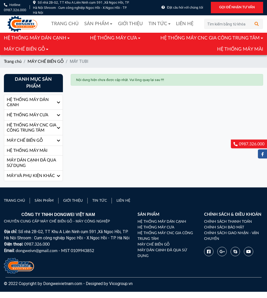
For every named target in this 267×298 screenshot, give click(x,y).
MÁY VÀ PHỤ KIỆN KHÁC (31, 176)
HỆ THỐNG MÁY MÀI (240, 49)
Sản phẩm (96, 24)
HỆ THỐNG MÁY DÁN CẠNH (35, 38)
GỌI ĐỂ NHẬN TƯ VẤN (237, 7)
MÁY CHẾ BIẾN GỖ (24, 49)
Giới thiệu (130, 24)
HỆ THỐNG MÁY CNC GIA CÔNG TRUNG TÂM (210, 38)
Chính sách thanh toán (228, 221)
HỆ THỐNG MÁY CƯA (113, 38)
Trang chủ (65, 24)
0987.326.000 (15, 10)
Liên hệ (184, 24)
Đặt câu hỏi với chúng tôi (185, 7)
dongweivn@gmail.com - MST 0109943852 (55, 251)
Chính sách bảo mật (224, 227)
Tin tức (157, 24)
